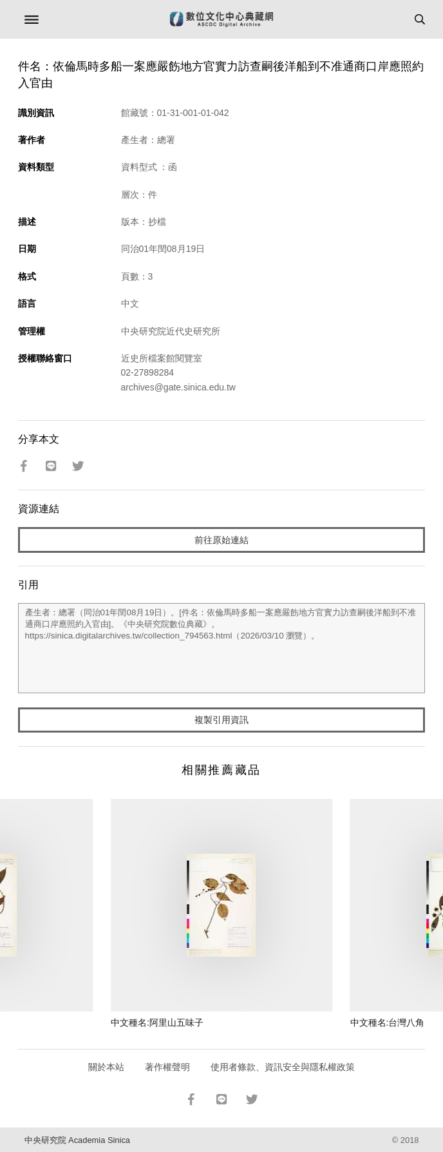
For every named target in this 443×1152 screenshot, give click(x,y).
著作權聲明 (167, 1067)
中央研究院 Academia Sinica (77, 1140)
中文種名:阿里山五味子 (157, 1022)
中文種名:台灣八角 (387, 1022)
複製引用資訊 (221, 720)
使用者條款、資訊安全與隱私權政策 (283, 1067)
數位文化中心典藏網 (221, 19)
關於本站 (106, 1067)
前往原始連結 (221, 540)
